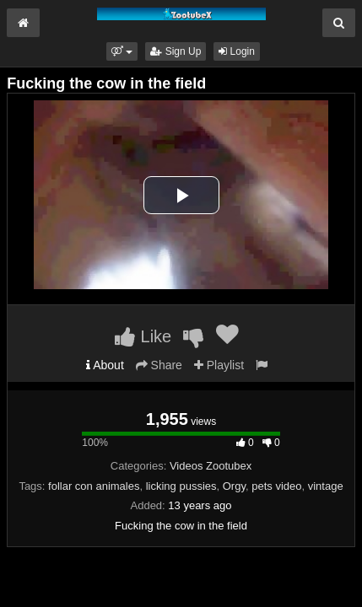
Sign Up (175, 51)
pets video (276, 486)
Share (159, 365)
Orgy (234, 486)
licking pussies (181, 486)
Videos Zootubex (210, 465)
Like (143, 336)
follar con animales (93, 486)
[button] (122, 51)
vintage (325, 486)
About (105, 365)
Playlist (219, 365)
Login (237, 51)
